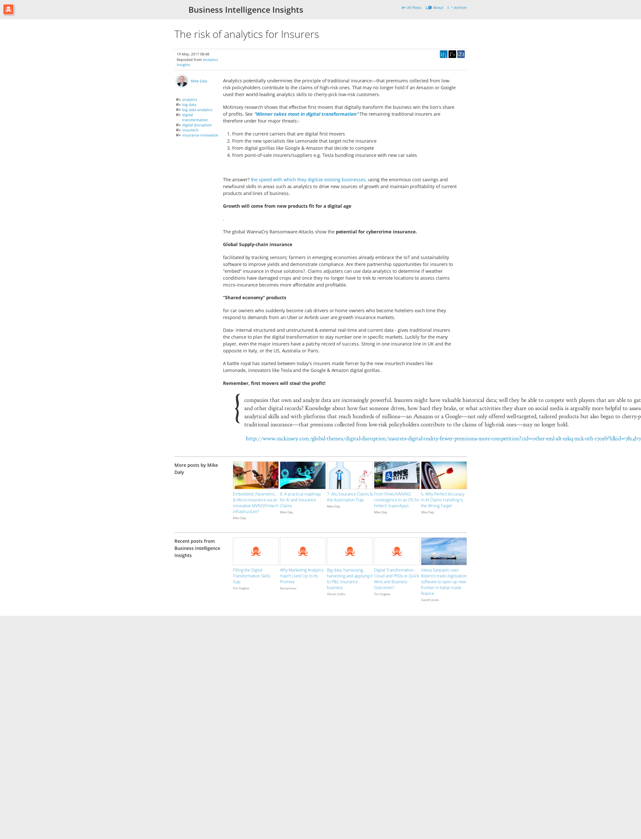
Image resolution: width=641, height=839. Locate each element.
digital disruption (197, 125)
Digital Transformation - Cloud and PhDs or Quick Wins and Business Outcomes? (396, 578)
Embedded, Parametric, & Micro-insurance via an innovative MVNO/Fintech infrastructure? (255, 502)
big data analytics (197, 109)
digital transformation (195, 117)
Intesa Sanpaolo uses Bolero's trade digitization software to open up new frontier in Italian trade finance (444, 581)
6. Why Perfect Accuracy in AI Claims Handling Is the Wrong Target (442, 499)
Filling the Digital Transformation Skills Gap (251, 576)
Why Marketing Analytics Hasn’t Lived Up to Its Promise (301, 576)
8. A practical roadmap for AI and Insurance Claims (300, 499)
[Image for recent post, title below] (255, 551)
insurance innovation (200, 135)
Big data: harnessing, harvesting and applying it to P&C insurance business (350, 578)
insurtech (190, 130)
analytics (189, 99)
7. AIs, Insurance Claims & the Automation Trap (350, 497)
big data (189, 104)
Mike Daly (199, 81)
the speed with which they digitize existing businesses (308, 179)
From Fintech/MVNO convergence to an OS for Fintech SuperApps (397, 499)
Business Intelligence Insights (245, 9)
